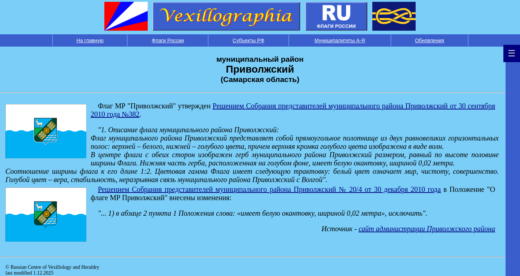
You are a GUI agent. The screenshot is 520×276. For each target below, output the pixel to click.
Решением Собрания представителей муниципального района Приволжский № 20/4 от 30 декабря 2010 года (269, 189)
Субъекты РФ (248, 40)
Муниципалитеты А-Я (340, 40)
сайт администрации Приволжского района (427, 229)
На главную (90, 40)
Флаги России (168, 40)
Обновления (429, 40)
